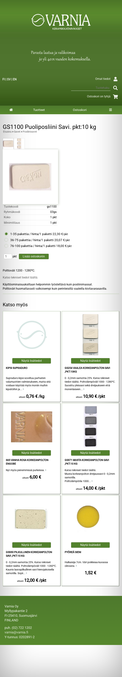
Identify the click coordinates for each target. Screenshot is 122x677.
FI (3, 79)
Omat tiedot (107, 79)
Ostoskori (80, 110)
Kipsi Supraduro (16, 368)
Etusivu (7, 131)
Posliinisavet (30, 131)
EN (14, 79)
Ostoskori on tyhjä (103, 96)
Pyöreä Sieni (73, 552)
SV (9, 79)
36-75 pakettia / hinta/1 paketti (32, 240)
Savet (17, 131)
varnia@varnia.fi (16, 632)
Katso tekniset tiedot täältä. (20, 277)
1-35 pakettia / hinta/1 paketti (31, 234)
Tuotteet (39, 110)
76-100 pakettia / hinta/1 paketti (33, 246)
